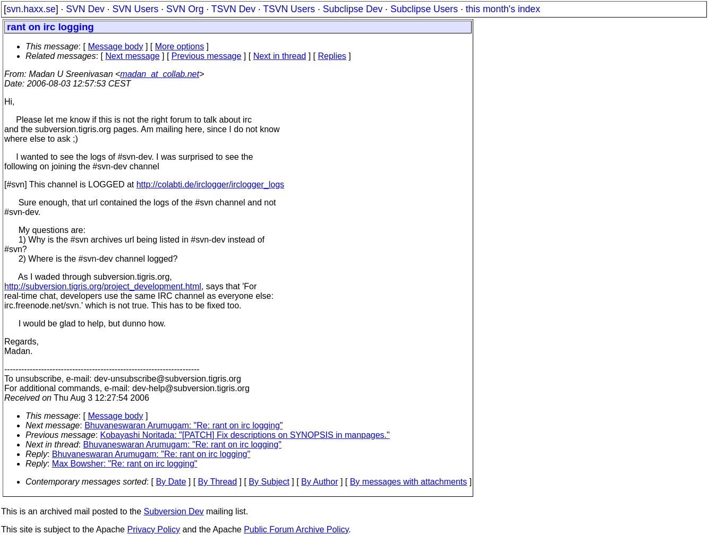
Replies (332, 56)
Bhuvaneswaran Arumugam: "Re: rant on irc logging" (183, 425)
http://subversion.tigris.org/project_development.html (102, 286)
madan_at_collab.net (159, 74)
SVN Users (135, 9)
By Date (171, 481)
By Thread (217, 481)
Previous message (207, 56)
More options (179, 46)
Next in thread (279, 56)
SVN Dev (85, 9)
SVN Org (184, 9)
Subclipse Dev (352, 9)
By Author (319, 481)
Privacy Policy (153, 529)
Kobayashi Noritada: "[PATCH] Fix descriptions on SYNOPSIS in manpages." (245, 434)
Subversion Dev (174, 511)
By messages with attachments (408, 481)
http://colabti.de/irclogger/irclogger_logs (210, 184)
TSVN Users (289, 9)
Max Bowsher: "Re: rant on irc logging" (125, 463)
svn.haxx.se (31, 9)
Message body (115, 46)
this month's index (503, 9)
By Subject (269, 481)
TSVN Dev (233, 9)
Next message (132, 56)
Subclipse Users (424, 9)
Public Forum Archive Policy (296, 529)
